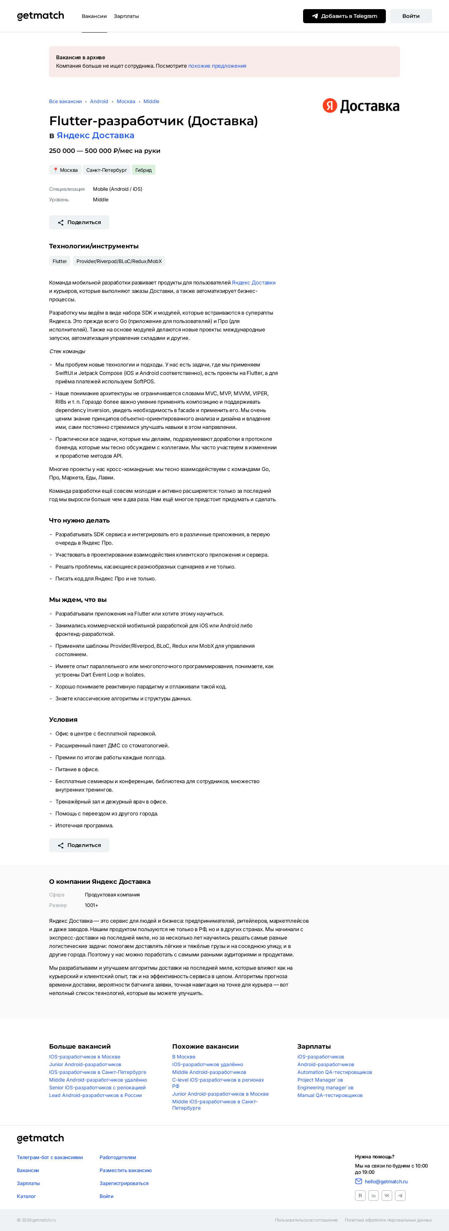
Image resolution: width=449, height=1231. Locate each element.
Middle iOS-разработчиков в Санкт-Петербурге (215, 1104)
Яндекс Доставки (253, 282)
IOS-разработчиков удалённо (207, 1064)
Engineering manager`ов (325, 1087)
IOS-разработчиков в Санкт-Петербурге (97, 1072)
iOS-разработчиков (320, 1057)
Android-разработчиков (325, 1064)
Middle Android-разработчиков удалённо (98, 1080)
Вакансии (94, 16)
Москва (126, 101)
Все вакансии (65, 101)
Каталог (26, 1196)
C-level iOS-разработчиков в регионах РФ (218, 1083)
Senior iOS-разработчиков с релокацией (97, 1087)
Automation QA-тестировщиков (334, 1072)
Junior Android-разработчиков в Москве (220, 1094)
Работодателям (118, 1157)
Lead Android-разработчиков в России (95, 1095)
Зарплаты (126, 16)
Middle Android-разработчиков (209, 1072)
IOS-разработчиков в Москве (84, 1057)
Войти (411, 16)
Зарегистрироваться (124, 1183)
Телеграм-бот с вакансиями (50, 1157)
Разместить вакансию (126, 1170)
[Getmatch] (40, 16)
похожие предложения (217, 65)
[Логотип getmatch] (40, 1139)
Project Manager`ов (320, 1080)
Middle (151, 101)
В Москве (183, 1057)
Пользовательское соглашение (306, 1220)
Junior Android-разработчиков (85, 1064)
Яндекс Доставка (95, 135)
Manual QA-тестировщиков (330, 1095)
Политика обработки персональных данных (388, 1220)
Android (99, 101)
